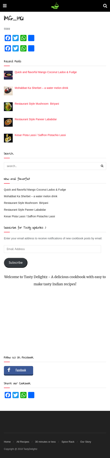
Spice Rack (68, 441)
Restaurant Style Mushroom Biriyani (26, 202)
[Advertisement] (55, 321)
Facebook (21, 370)
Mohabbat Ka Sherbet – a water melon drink (30, 196)
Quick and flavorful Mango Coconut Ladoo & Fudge (35, 189)
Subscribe (16, 262)
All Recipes (23, 441)
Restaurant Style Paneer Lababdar (25, 209)
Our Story (85, 441)
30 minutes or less (45, 441)
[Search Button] (102, 166)
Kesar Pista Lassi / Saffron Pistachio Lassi (29, 216)
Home (7, 441)
